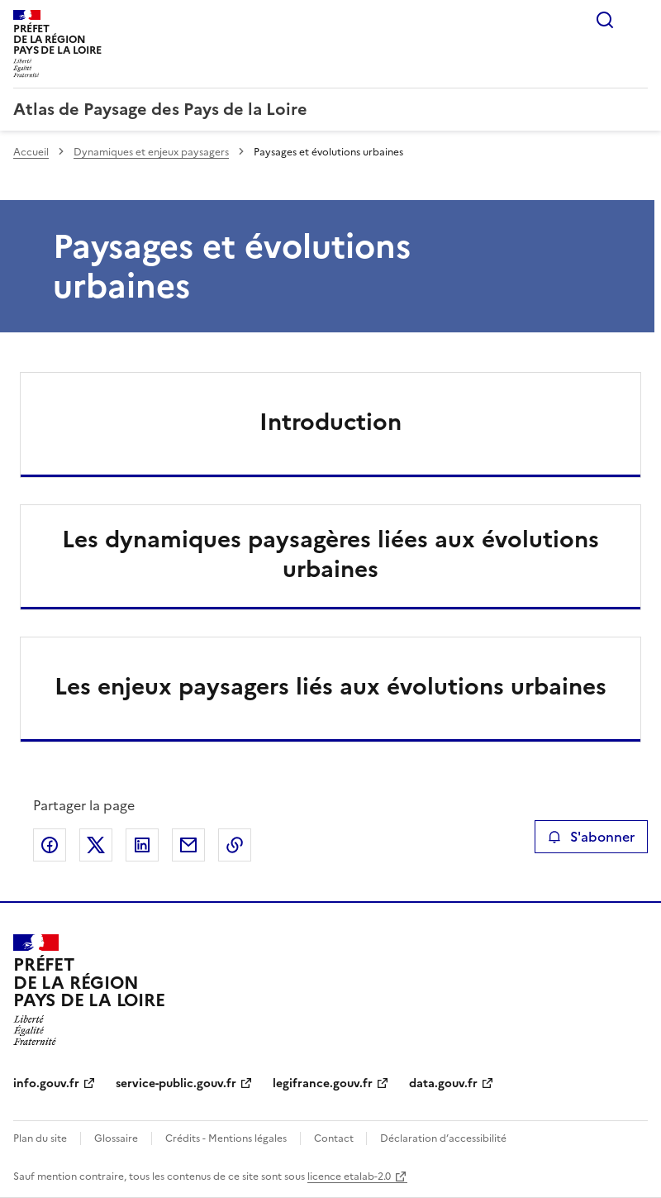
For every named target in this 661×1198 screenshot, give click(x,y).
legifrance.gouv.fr (323, 1083)
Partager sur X (95, 845)
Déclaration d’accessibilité (443, 1138)
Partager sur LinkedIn (142, 845)
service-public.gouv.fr (176, 1083)
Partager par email (188, 845)
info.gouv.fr (46, 1083)
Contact (335, 1138)
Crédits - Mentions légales (226, 1138)
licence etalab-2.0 (349, 1176)
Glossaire (116, 1138)
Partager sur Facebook (49, 845)
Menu (637, 19)
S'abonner (591, 837)
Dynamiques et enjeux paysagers (151, 152)
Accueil (31, 152)
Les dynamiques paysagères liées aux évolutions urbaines (330, 554)
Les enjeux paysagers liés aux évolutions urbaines (330, 686)
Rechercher (604, 19)
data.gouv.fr (443, 1083)
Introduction (330, 422)
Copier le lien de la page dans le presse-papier (234, 845)
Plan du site (40, 1138)
